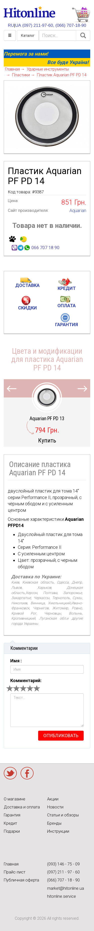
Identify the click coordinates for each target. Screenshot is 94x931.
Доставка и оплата (22, 807)
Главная (11, 864)
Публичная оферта (21, 880)
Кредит (10, 823)
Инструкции (58, 831)
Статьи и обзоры (63, 815)
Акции (52, 799)
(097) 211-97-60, (38, 25)
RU (11, 25)
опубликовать (60, 735)
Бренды (54, 823)
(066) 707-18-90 (70, 25)
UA (18, 25)
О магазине (14, 799)
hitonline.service (61, 896)
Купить (47, 440)
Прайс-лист (14, 872)
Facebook (27, 773)
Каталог (28, 36)
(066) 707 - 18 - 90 (63, 880)
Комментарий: (26, 680)
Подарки (12, 831)
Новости (55, 807)
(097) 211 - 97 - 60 (63, 872)
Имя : (16, 660)
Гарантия (12, 815)
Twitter (10, 773)
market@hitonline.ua (65, 888)
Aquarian (77, 210)
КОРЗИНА (81, 15)
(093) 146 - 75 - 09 (63, 864)
